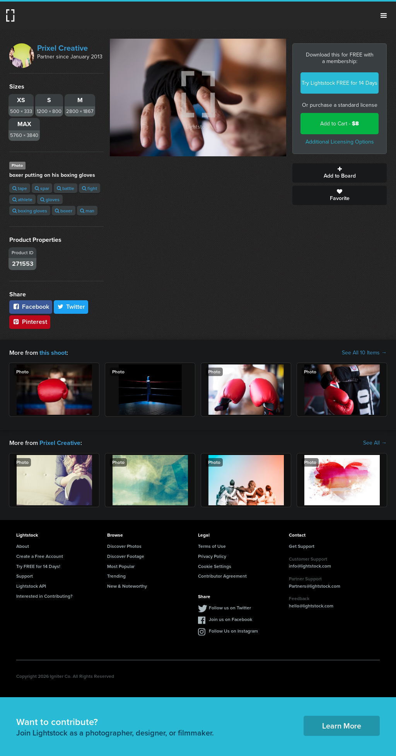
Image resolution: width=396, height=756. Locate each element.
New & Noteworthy (127, 586)
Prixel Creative (62, 48)
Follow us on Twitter (230, 607)
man (87, 210)
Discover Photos (124, 546)
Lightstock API (31, 586)
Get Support (301, 546)
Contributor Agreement (222, 576)
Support (24, 576)
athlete (22, 199)
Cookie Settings (214, 566)
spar (42, 188)
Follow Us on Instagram (233, 631)
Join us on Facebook (230, 619)
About (22, 546)
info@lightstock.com (310, 566)
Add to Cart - (339, 124)
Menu (383, 15)
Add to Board (339, 173)
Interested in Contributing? (44, 596)
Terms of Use (212, 546)
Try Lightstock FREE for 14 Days (339, 83)
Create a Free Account (39, 556)
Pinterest (29, 321)
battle (65, 188)
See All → (375, 443)
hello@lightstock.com (311, 605)
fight (89, 188)
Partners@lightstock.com (314, 585)
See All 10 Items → (364, 353)
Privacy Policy (212, 556)
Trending (116, 576)
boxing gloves (29, 210)
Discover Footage (125, 556)
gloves (50, 199)
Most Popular (121, 566)
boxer (63, 210)
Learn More (341, 725)
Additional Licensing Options (340, 142)
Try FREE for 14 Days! (38, 566)
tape (19, 188)
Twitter (71, 306)
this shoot (53, 352)
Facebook (30, 306)
